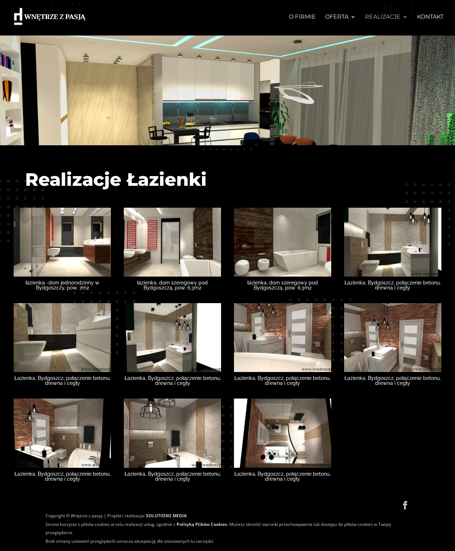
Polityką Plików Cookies (201, 524)
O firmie (302, 17)
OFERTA (336, 17)
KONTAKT (430, 17)
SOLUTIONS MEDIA (166, 516)
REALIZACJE (382, 17)
